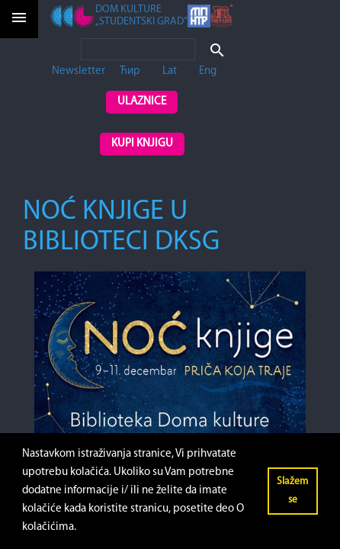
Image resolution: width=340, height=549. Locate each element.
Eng (208, 71)
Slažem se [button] (292, 491)
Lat (169, 71)
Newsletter (78, 71)
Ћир (130, 71)
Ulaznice (141, 102)
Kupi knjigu (142, 143)
